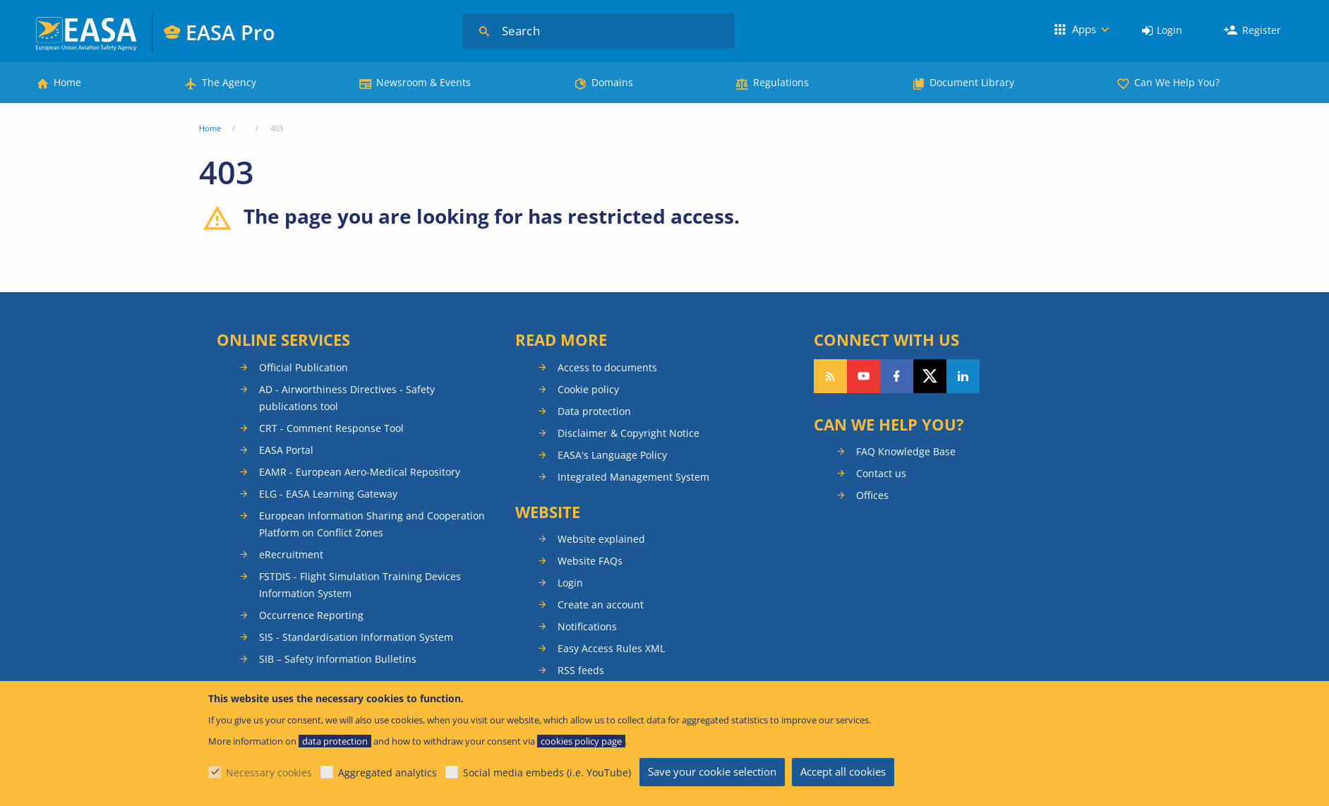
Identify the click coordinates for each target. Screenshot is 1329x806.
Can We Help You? (1177, 82)
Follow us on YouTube (863, 376)
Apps (1084, 29)
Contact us (881, 473)
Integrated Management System (633, 476)
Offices (872, 495)
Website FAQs (590, 560)
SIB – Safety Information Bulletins (337, 659)
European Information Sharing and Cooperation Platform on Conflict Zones (372, 524)
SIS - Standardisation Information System (356, 637)
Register (1261, 30)
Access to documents (607, 367)
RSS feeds (581, 670)
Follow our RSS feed (830, 376)
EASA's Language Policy (612, 455)
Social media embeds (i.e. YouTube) (547, 772)
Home (67, 82)
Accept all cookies (843, 771)
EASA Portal (286, 450)
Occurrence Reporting (311, 615)
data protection (335, 741)
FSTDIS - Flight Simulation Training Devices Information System (360, 585)
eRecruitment (291, 554)
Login (1169, 30)
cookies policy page (581, 741)
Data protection (594, 411)
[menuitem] (1162, 30)
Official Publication (303, 367)
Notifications (587, 626)
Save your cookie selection (712, 771)
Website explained (601, 539)
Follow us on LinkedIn (963, 376)
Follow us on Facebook (896, 376)
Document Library (972, 82)
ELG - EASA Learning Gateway (328, 493)
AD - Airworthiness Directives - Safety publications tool (347, 398)
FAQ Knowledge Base (906, 451)
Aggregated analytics (387, 772)
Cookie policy (588, 389)
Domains (612, 82)
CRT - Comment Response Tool (331, 428)
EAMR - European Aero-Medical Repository (359, 472)
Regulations (781, 82)
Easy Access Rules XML (611, 648)
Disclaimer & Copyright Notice (628, 433)
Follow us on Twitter (929, 376)
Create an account (601, 604)
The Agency (229, 82)
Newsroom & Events (423, 82)
